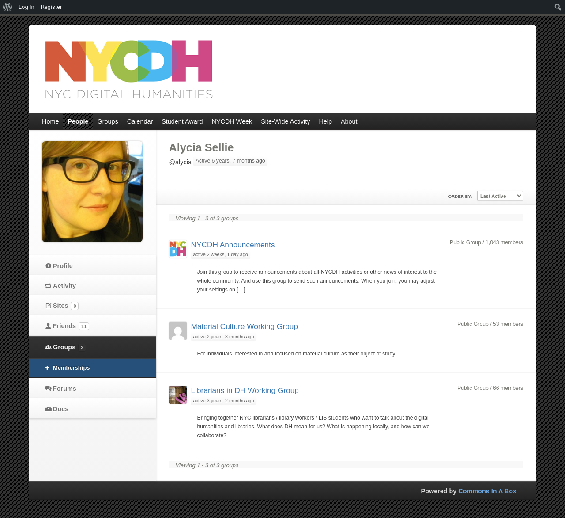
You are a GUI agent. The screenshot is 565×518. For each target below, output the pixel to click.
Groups (69, 348)
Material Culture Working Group (244, 326)
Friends (71, 326)
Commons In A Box (487, 491)
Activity (64, 285)
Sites (66, 306)
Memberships (71, 367)
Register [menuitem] (51, 7)
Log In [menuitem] (26, 7)
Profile (63, 265)
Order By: (460, 196)
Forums (64, 388)
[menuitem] (7, 7)
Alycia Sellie (201, 147)
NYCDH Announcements (233, 244)
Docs (60, 408)
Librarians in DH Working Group (245, 390)
